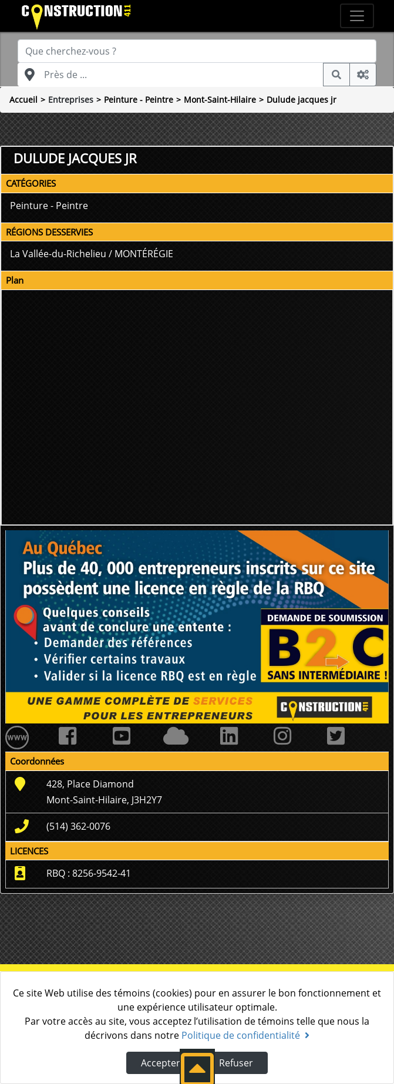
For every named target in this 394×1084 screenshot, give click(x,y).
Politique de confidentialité (245, 1035)
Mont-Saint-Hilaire (220, 99)
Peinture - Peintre (138, 99)
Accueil (23, 99)
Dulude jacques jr (301, 99)
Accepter (160, 1062)
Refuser (236, 1062)
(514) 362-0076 (78, 826)
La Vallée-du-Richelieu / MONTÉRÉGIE (91, 253)
